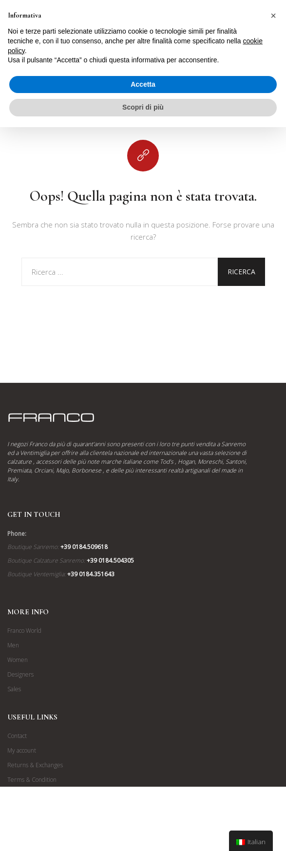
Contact (17, 736)
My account (21, 750)
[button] (273, 15)
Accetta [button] (143, 84)
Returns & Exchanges (35, 765)
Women (17, 660)
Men (13, 645)
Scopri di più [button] (143, 107)
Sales (14, 689)
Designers (20, 674)
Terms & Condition (32, 779)
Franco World (24, 630)
